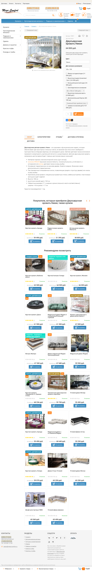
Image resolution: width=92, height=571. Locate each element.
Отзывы (59, 137)
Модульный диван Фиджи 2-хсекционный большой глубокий (57, 316)
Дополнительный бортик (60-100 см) (76, 99)
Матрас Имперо (30, 354)
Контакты (18, 3)
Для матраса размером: (74, 66)
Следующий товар (84, 30)
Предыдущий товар (31, 30)
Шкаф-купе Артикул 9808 (34, 510)
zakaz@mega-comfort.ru (10, 546)
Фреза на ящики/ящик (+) (75, 74)
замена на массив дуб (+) (76, 106)
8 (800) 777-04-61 (33, 8)
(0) (52, 281)
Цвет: (68, 59)
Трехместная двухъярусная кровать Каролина (57, 393)
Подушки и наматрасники (55, 21)
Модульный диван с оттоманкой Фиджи (54, 432)
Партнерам (26, 3)
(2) (30, 281)
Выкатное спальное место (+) (75, 94)
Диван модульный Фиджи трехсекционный (56, 354)
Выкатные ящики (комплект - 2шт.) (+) (76, 79)
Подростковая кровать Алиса (55, 228)
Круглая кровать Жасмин (78, 275)
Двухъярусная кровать (76, 125)
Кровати (18, 21)
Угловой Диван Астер (77, 432)
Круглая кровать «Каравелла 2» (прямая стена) (33, 394)
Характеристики (43, 137)
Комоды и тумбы (9, 52)
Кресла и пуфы (8, 48)
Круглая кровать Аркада (33, 228)
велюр (41, 164)
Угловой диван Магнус (77, 471)
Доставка (4, 3)
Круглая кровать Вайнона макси (34, 276)
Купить (80, 114)
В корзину (36, 241)
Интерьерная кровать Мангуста (77, 228)
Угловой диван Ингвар (77, 393)
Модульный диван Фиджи (79, 354)
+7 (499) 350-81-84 (52, 8)
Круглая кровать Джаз (33, 314)
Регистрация (87, 3)
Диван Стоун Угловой (55, 471)
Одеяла (70, 21)
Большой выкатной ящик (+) (76, 84)
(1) (52, 234)
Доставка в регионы (76, 137)
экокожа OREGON (34, 162)
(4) (30, 234)
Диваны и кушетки (9, 45)
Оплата (11, 3)
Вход (79, 3)
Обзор (29, 137)
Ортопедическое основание (76, 87)
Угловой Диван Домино (56, 510)
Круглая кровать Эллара (33, 471)
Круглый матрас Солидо (56, 275)
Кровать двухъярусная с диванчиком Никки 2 (78, 315)
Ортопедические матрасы (33, 21)
